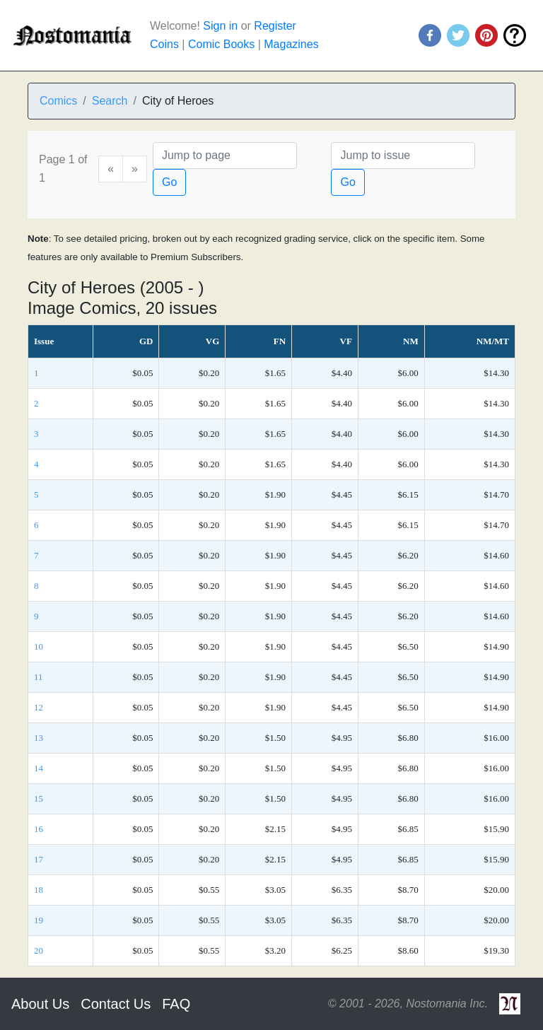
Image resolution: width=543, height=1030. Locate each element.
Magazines (291, 44)
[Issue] (403, 155)
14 (38, 768)
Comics (58, 101)
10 (38, 646)
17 (38, 859)
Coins (164, 44)
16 (38, 829)
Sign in (220, 26)
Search (110, 101)
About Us (40, 1004)
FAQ (176, 1004)
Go (169, 182)
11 (38, 677)
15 (38, 798)
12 (38, 707)
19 (38, 920)
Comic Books (221, 44)
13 (38, 737)
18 (38, 889)
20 (38, 950)
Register (275, 26)
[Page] (225, 155)
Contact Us (116, 1004)
